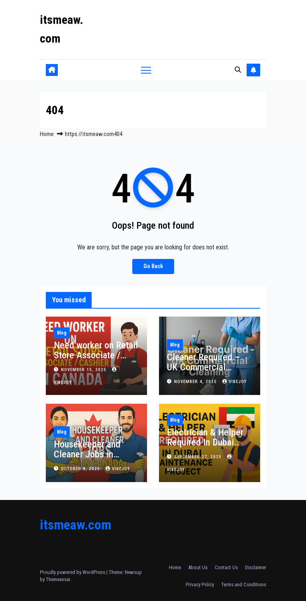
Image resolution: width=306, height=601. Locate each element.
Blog (62, 333)
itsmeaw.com (75, 525)
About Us (198, 567)
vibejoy (234, 381)
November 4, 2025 (196, 381)
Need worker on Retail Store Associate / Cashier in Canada (96, 355)
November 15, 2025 (84, 369)
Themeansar (58, 579)
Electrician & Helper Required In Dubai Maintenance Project (206, 442)
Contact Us (226, 567)
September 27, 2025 (198, 456)
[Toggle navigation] (146, 70)
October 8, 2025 (81, 468)
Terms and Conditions (243, 584)
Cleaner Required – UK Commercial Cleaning (203, 367)
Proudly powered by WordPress (73, 572)
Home (47, 134)
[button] (238, 70)
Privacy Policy (200, 584)
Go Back (153, 266)
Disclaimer (255, 567)
